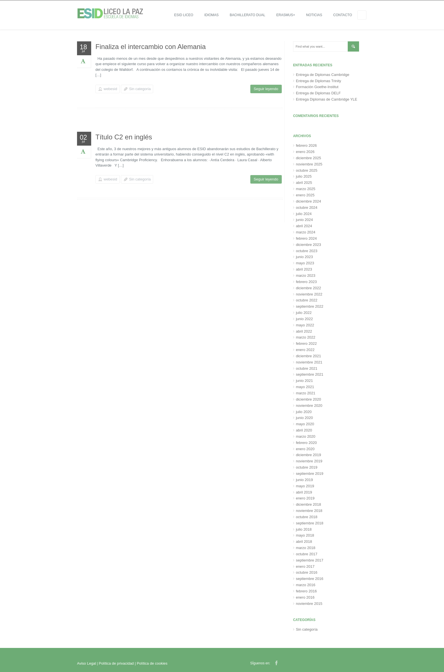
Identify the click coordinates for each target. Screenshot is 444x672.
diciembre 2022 (308, 288)
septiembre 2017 (309, 560)
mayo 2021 (305, 387)
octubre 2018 (306, 517)
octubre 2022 (306, 300)
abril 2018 (304, 541)
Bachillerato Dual (247, 15)
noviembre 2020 (309, 405)
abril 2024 (304, 226)
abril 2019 (304, 492)
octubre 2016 (306, 572)
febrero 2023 (306, 282)
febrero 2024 (306, 238)
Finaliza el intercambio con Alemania (150, 46)
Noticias (314, 15)
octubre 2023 (306, 251)
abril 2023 (304, 269)
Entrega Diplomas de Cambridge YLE (326, 99)
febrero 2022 (306, 343)
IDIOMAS (211, 15)
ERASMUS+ (285, 15)
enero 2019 (305, 498)
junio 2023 (304, 257)
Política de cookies (152, 663)
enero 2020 (305, 449)
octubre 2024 (306, 207)
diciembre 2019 (308, 455)
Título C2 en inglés (123, 137)
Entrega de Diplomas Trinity (318, 81)
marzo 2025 (305, 189)
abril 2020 (304, 430)
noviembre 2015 (309, 603)
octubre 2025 (306, 170)
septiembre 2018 (309, 523)
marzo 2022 (305, 337)
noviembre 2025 (309, 164)
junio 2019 (304, 480)
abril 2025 (304, 182)
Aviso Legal (86, 663)
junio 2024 (304, 220)
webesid (110, 89)
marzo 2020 (305, 436)
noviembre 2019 (309, 461)
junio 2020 (304, 418)
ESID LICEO (183, 15)
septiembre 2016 (309, 579)
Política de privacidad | (118, 663)
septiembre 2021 (309, 374)
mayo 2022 (305, 325)
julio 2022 (304, 313)
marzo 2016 (305, 585)
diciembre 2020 (308, 399)
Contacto (342, 15)
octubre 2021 (306, 368)
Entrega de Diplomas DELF (318, 93)
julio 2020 (304, 412)
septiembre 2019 (309, 473)
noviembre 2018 (309, 511)
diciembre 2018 (308, 504)
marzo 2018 (305, 548)
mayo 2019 (305, 486)
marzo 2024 (305, 232)
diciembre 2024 (308, 201)
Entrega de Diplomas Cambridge (322, 75)
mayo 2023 (305, 263)
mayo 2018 (305, 535)
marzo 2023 (305, 275)
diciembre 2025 (308, 158)
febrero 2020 (306, 443)
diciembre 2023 (308, 245)
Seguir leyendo (266, 89)
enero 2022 (305, 350)
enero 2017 (305, 566)
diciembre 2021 (308, 356)
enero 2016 (305, 597)
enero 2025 (305, 195)
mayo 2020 (305, 424)
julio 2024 (304, 214)
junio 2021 (304, 380)
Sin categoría (140, 89)
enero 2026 (305, 152)
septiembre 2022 (309, 306)
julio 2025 (304, 176)
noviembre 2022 (309, 294)
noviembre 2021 (309, 362)
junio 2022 (304, 319)
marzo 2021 (305, 393)
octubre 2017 (306, 554)
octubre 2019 (306, 467)
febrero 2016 (306, 591)
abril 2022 (304, 331)
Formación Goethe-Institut (317, 87)
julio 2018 (304, 529)
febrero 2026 (306, 145)
